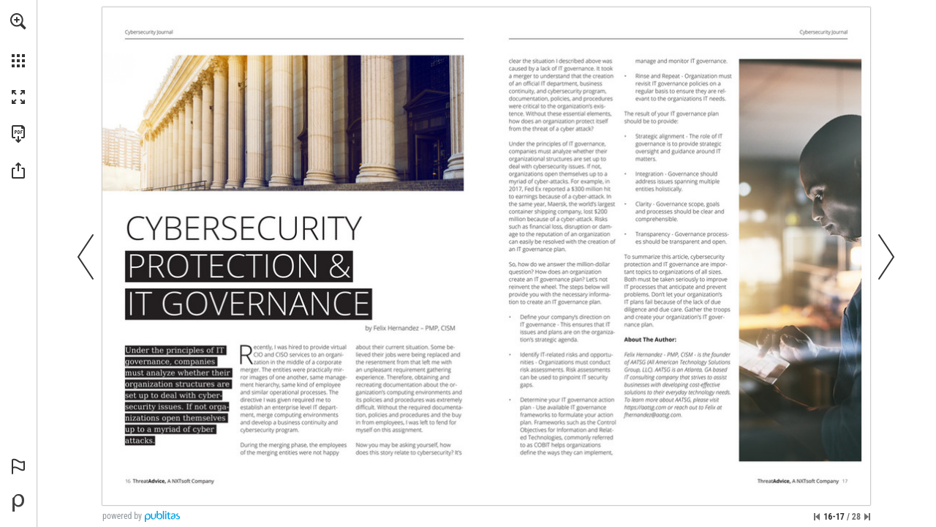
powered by (122, 516)
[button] (18, 21)
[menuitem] (18, 40)
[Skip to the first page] (817, 516)
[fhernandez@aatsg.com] (653, 414)
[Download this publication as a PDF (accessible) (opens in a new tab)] (18, 134)
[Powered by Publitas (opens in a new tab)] (18, 503)
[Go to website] (645, 407)
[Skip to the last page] (867, 516)
